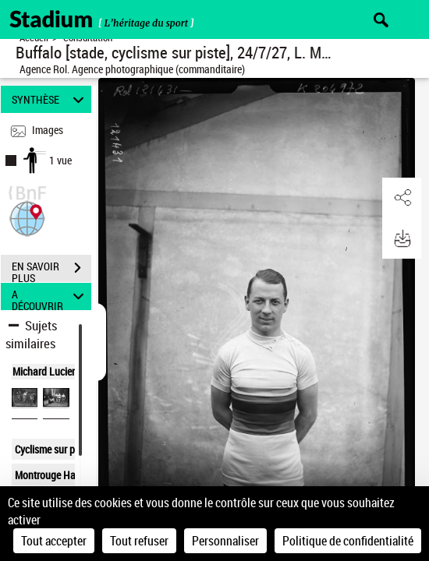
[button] (27, 217)
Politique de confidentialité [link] (347, 540)
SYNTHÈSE (50, 99)
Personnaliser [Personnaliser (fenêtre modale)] (225, 540)
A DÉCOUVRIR (50, 296)
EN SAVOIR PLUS (51, 269)
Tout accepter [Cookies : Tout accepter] (54, 540)
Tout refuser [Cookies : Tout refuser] (139, 540)
